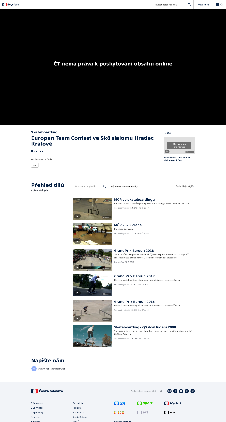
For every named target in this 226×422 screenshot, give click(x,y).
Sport (35, 165)
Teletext (35, 416)
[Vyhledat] (104, 185)
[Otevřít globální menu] (219, 4)
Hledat (188, 6)
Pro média (78, 402)
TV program (37, 402)
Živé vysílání (37, 406)
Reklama (77, 406)
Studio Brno (78, 411)
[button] (179, 146)
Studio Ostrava (80, 416)
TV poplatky (37, 411)
